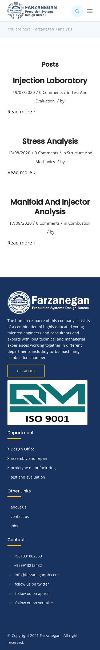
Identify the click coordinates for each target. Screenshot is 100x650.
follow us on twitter (32, 584)
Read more (22, 111)
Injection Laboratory (50, 80)
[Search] (74, 10)
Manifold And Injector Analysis (50, 207)
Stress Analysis (50, 141)
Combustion (79, 223)
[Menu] (90, 10)
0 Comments (51, 92)
